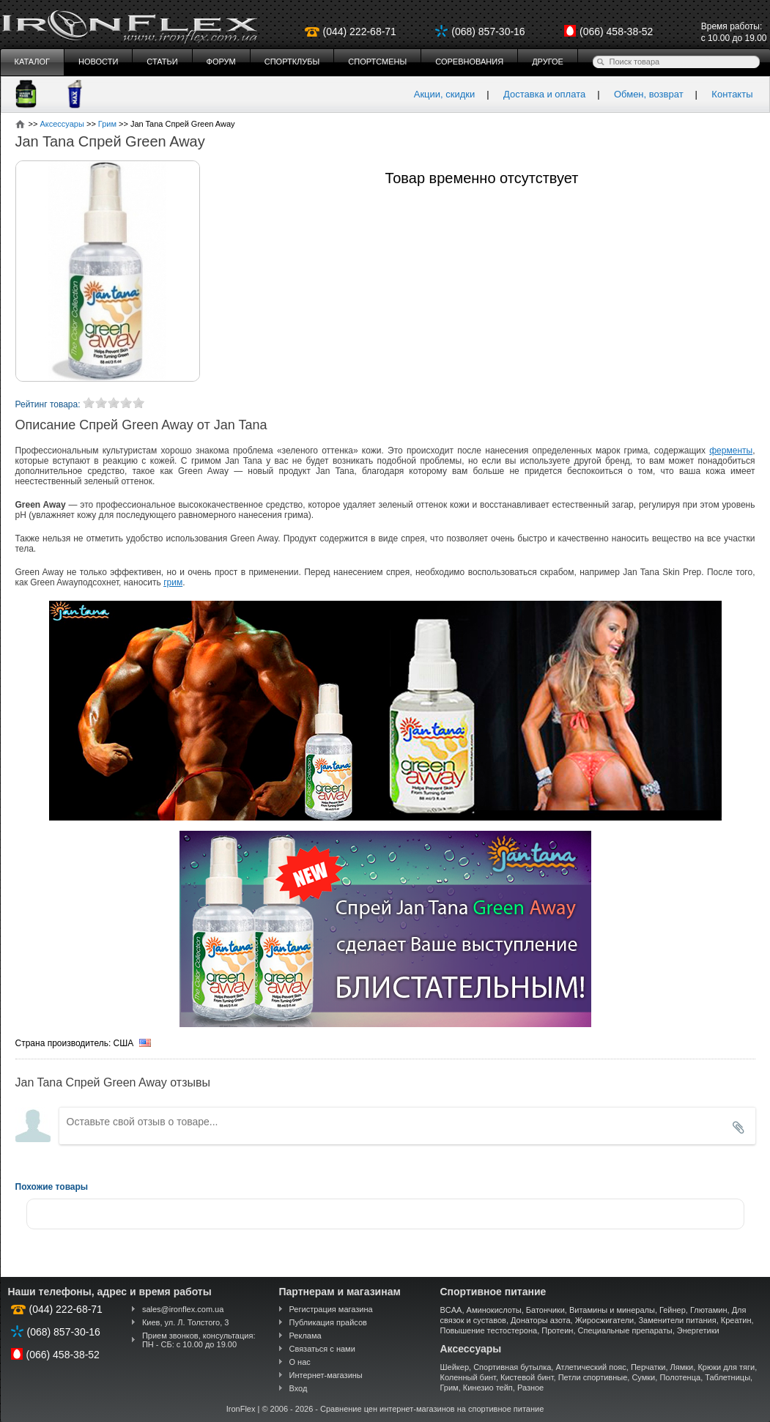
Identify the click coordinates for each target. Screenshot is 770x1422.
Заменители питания (677, 1320)
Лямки (682, 1367)
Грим (449, 1387)
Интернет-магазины (326, 1375)
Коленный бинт (468, 1377)
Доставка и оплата (544, 94)
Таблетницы (727, 1377)
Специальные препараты (625, 1330)
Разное (530, 1387)
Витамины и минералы (612, 1310)
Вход (298, 1388)
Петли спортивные (593, 1377)
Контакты (731, 94)
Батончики (545, 1310)
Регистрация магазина (331, 1309)
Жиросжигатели (604, 1320)
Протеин (557, 1330)
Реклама (305, 1335)
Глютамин (709, 1310)
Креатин (736, 1320)
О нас (300, 1362)
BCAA (451, 1310)
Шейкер (455, 1367)
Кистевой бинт (526, 1377)
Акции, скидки (444, 94)
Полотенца (679, 1377)
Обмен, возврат (649, 94)
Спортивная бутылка (512, 1367)
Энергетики (698, 1330)
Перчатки (648, 1367)
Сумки (643, 1377)
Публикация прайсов (328, 1322)
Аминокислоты (494, 1310)
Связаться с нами (322, 1348)
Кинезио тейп (488, 1387)
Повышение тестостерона (489, 1330)
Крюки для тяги (726, 1367)
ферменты (730, 450)
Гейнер (672, 1310)
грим (172, 582)
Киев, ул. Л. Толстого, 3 (185, 1322)
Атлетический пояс (590, 1367)
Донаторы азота (541, 1320)
